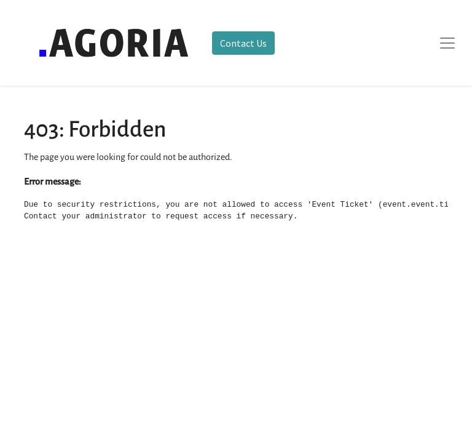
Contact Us (243, 43)
